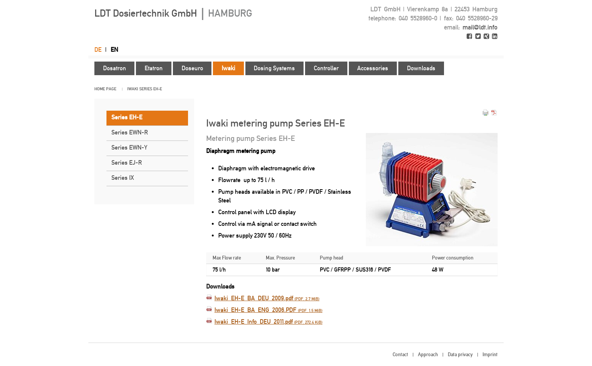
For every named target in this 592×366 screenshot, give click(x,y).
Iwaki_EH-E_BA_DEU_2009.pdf (266, 298)
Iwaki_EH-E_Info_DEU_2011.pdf (268, 321)
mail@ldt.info (480, 27)
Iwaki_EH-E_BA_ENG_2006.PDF (268, 309)
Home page (105, 88)
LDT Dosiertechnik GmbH (173, 13)
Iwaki (132, 88)
